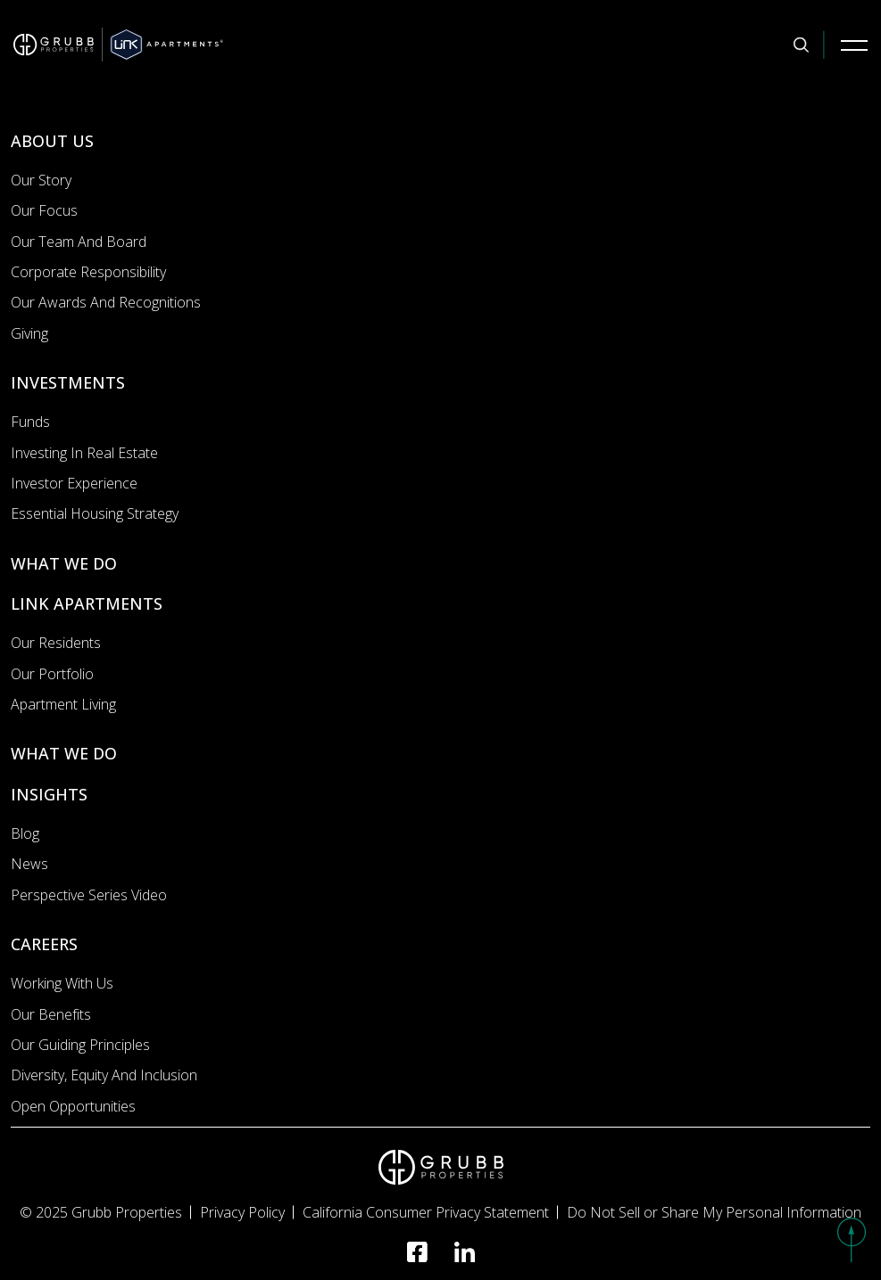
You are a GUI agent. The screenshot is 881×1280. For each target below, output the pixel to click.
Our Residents (56, 642)
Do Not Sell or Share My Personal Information (714, 1212)
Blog (25, 833)
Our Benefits (51, 1014)
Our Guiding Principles (80, 1044)
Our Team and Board (78, 241)
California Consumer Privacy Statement (426, 1212)
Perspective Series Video (89, 895)
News (29, 864)
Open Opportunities (73, 1106)
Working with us (62, 983)
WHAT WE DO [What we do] (64, 563)
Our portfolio (52, 674)
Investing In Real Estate (84, 453)
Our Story (41, 180)
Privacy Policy (242, 1212)
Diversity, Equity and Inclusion (104, 1075)
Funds (30, 421)
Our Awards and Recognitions (106, 302)
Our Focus (44, 210)
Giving (29, 333)
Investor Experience (74, 483)
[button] (851, 1240)
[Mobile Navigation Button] (854, 44)
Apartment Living (63, 704)
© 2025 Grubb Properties (101, 1212)
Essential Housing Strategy (95, 513)
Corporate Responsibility (88, 272)
